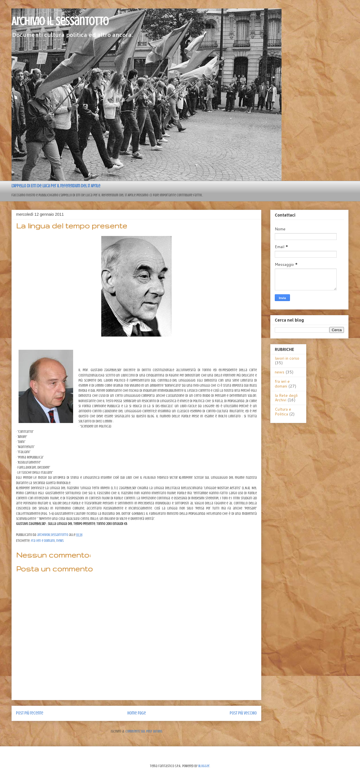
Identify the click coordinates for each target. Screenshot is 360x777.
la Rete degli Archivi (286, 398)
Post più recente (29, 713)
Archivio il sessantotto (60, 21)
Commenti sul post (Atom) (143, 731)
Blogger (204, 766)
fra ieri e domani (43, 540)
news (60, 540)
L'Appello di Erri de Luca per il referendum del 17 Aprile (56, 185)
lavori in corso (287, 358)
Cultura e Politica (283, 411)
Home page (136, 713)
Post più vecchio (243, 713)
